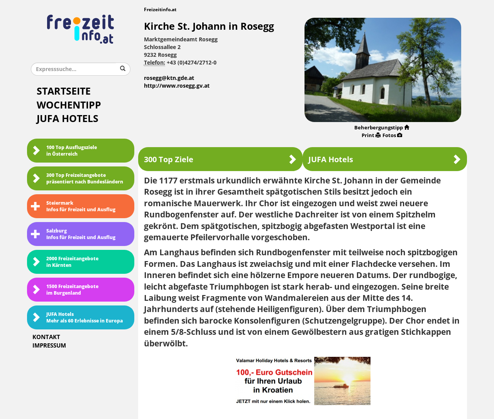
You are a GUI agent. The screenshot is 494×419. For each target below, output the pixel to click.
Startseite (64, 91)
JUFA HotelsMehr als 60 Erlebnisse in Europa (77, 318)
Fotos (392, 135)
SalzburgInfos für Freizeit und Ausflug (73, 234)
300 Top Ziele (220, 159)
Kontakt (46, 337)
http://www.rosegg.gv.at (177, 86)
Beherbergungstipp (381, 128)
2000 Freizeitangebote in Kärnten (64, 262)
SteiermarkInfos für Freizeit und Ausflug (73, 206)
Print (371, 135)
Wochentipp (69, 105)
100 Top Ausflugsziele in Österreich (64, 151)
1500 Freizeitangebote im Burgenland (64, 290)
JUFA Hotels (67, 118)
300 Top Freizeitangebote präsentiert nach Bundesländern (77, 179)
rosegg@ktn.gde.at (169, 78)
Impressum (49, 345)
